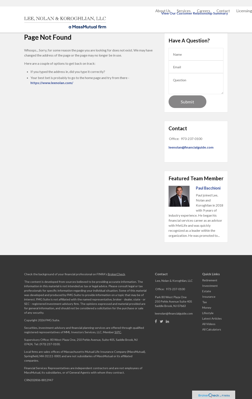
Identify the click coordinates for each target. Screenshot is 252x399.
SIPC (118, 332)
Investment (210, 285)
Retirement (209, 280)
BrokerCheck (116, 274)
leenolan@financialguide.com (191, 147)
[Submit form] (187, 101)
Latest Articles (212, 318)
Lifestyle (208, 313)
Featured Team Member (196, 178)
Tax (204, 302)
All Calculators (211, 329)
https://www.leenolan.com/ (51, 83)
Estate (206, 291)
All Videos (208, 324)
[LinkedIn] (167, 321)
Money (206, 307)
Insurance (208, 296)
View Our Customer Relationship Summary (194, 2)
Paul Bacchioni (208, 188)
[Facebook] (156, 321)
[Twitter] (161, 321)
